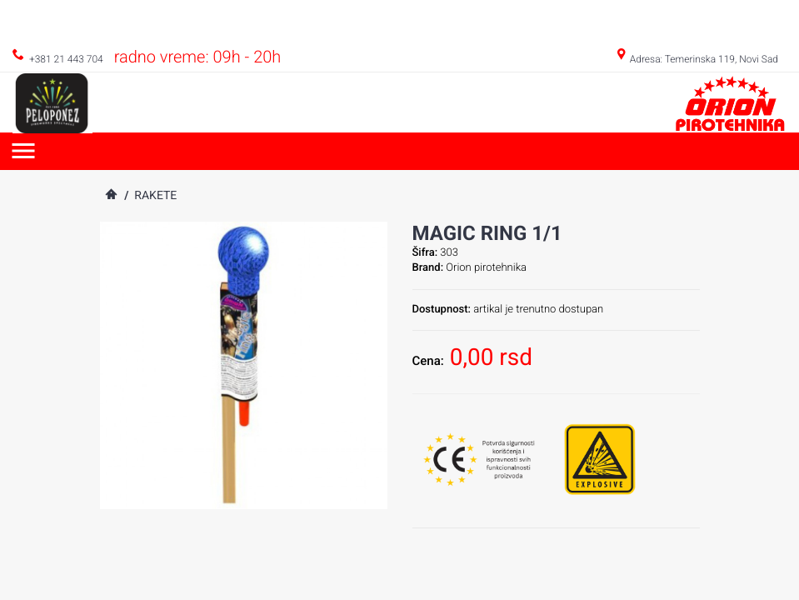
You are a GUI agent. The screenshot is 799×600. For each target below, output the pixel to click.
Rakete (155, 195)
